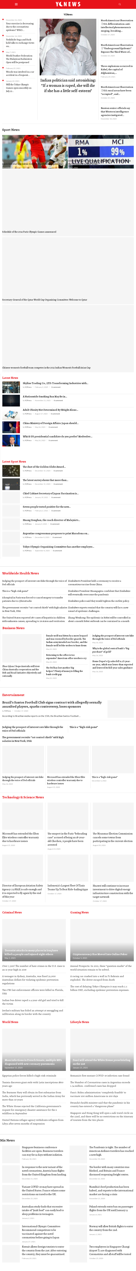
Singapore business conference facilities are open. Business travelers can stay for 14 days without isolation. (42, 1150)
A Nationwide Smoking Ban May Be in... (45, 393)
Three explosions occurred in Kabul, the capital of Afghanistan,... (115, 68)
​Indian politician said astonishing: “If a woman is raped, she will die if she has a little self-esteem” (68, 85)
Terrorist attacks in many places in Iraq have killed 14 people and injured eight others (33, 949)
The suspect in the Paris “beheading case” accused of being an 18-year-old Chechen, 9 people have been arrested (67, 836)
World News (10, 1020)
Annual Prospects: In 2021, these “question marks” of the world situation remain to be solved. (101, 964)
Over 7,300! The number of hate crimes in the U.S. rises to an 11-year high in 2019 (33, 964)
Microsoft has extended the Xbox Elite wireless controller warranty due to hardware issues (66, 777)
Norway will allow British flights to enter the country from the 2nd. (111, 1227)
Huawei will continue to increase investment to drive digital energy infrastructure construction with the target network (113, 888)
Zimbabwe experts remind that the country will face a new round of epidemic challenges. (98, 606)
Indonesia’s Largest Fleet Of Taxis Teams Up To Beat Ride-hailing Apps (68, 884)
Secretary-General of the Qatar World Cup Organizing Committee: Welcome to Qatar (44, 296)
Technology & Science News (23, 794)
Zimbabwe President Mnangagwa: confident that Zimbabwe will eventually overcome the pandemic (99, 589)
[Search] (119, 4)
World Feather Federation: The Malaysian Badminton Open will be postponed (19, 59)
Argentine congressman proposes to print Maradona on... (56, 530)
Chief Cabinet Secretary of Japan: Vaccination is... (51, 490)
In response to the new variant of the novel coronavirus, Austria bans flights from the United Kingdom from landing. (44, 1170)
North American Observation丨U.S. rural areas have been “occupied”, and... (117, 88)
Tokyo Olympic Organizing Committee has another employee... (58, 543)
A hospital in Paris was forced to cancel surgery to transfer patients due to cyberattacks (32, 596)
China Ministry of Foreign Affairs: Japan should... (51, 420)
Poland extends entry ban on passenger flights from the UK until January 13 (111, 1208)
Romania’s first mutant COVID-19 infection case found (99, 1074)
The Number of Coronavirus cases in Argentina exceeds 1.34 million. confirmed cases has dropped (100, 1082)
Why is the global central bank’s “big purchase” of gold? (110, 647)
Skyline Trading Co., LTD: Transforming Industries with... (55, 380)
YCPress (28, 384)
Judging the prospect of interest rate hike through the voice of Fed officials (34, 579)
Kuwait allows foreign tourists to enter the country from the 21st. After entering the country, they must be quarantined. (44, 1250)
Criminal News (12, 909)
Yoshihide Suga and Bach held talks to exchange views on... (20, 43)
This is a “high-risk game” (15, 588)
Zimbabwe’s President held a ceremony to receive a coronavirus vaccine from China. (94, 579)
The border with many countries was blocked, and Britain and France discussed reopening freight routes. (109, 1170)
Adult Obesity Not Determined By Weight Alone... (50, 407)
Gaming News (79, 909)
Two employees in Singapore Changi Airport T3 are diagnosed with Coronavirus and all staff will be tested (110, 1250)
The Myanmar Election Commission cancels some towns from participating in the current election (113, 834)
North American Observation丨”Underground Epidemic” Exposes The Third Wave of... (115, 47)
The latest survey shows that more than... (45, 477)
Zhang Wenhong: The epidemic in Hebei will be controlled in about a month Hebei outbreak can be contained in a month (99, 616)
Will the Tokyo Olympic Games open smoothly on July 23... (18, 88)
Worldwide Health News (20, 570)
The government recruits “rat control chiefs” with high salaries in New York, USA (34, 606)
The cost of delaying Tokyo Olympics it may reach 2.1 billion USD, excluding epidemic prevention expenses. (99, 985)
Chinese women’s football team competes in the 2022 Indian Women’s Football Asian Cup (46, 364)
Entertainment (13, 691)
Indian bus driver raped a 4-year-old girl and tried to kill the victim (33, 999)
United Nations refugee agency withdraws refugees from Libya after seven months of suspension (33, 1121)
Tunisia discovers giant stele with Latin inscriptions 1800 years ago (32, 1082)
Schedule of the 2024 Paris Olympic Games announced (29, 228)
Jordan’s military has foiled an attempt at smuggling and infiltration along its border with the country (32, 1010)
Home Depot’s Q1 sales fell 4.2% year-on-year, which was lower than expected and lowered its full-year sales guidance (112, 661)
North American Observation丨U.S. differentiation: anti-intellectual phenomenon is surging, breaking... (117, 25)
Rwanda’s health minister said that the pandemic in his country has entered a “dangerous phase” (100, 1103)
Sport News (11, 126)
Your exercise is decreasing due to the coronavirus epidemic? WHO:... (20, 27)
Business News (13, 625)
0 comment (55, 384)
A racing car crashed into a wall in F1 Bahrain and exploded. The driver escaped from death (97, 975)
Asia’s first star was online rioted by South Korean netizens (31, 160)
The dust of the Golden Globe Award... (44, 463)
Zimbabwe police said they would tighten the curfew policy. (99, 598)
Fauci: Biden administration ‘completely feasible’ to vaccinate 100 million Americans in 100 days (98, 1093)
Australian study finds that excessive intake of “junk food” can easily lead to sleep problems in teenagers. (43, 1210)
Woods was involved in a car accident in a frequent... (20, 73)
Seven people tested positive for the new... (47, 503)
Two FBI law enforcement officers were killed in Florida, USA (33, 989)
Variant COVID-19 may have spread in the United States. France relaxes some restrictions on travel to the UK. (43, 1190)
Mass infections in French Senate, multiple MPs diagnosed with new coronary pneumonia (32, 1060)
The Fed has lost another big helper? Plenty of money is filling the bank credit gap (64, 668)
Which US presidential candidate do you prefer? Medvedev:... (57, 433)
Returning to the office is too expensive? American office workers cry (66, 653)
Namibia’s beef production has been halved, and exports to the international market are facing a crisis (111, 1190)
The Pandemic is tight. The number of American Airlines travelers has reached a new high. (111, 1150)
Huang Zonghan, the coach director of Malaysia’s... (51, 517)
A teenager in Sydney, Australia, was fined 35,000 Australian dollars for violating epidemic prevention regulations (30, 977)
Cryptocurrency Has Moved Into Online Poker (99, 951)
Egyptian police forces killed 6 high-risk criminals (29, 1074)
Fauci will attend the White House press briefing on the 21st (102, 1060)
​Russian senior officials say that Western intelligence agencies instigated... (116, 109)
